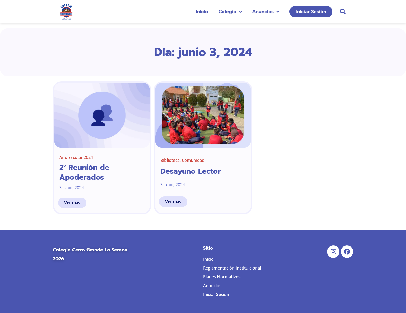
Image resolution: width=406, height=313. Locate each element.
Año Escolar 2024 (76, 157)
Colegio (230, 12)
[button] (343, 11)
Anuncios (265, 12)
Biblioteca (170, 160)
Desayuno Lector (190, 171)
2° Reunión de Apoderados (84, 172)
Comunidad (193, 160)
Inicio (202, 11)
